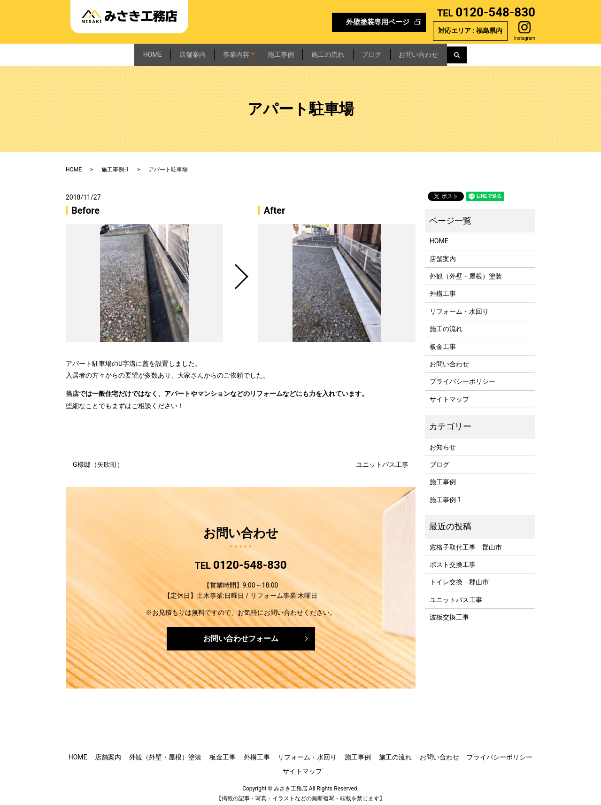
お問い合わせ (465, 52)
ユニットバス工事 (382, 460)
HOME (105, 52)
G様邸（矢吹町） (98, 460)
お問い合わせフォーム (240, 633)
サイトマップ (449, 394)
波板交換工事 (449, 612)
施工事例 (282, 52)
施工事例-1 (115, 165)
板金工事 (443, 342)
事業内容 (219, 52)
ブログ (403, 52)
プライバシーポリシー (462, 377)
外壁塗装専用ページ (377, 22)
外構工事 (443, 289)
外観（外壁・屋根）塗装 (466, 271)
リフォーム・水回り (459, 306)
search (517, 52)
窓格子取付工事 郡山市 (466, 542)
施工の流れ (344, 52)
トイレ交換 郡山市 (459, 577)
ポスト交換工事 (453, 560)
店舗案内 (160, 52)
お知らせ (443, 442)
